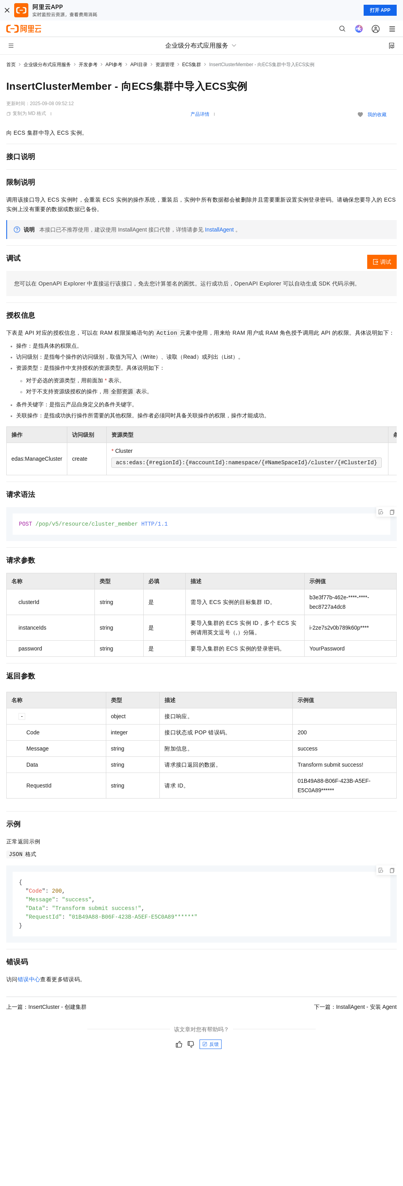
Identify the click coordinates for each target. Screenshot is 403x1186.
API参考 (113, 64)
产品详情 (199, 114)
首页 (11, 64)
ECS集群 (192, 64)
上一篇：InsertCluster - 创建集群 (46, 1009)
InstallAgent (219, 229)
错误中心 (29, 982)
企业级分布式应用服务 (47, 64)
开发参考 (88, 64)
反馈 (210, 1047)
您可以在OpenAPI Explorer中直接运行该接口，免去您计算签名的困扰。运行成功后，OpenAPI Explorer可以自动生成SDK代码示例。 (187, 283)
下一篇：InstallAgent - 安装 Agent (355, 1009)
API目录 (138, 64)
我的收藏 (377, 114)
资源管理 (164, 64)
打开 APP (380, 10)
